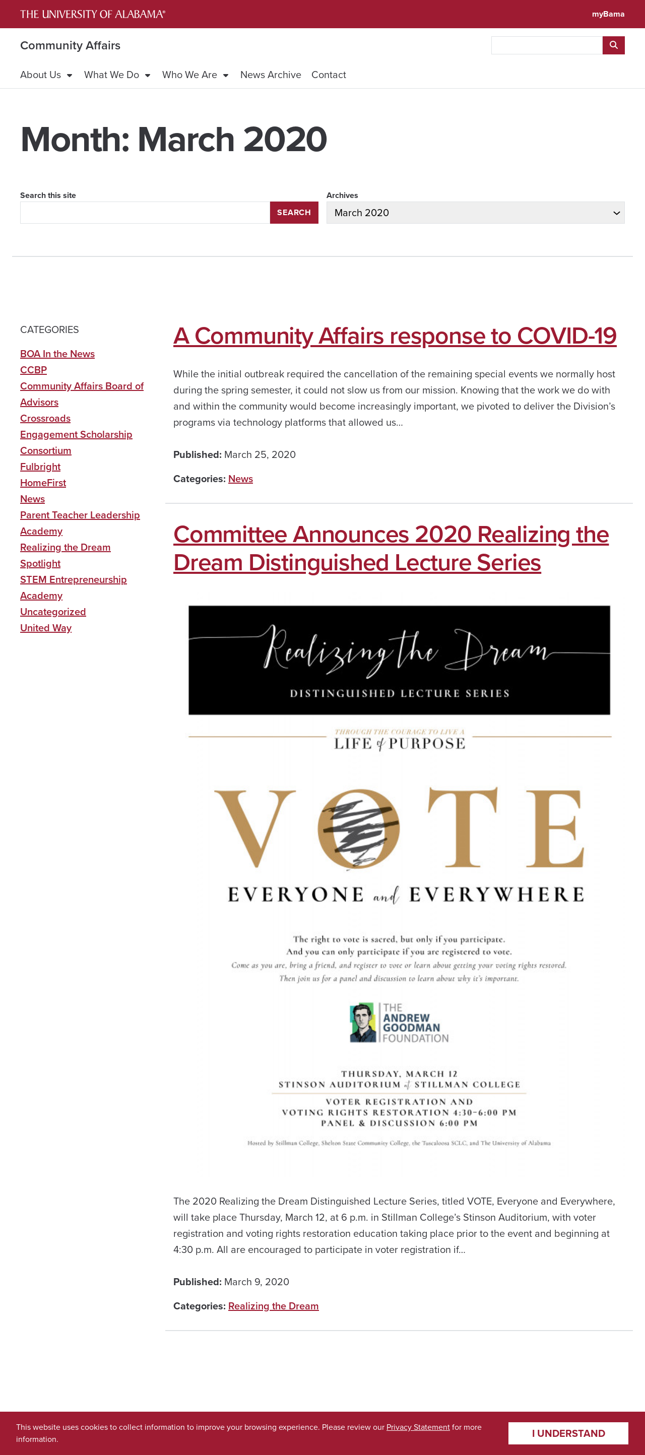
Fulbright (40, 466)
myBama (608, 14)
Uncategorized (53, 611)
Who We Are (189, 74)
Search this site (48, 195)
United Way (46, 627)
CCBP (33, 369)
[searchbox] (547, 45)
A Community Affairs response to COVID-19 (395, 335)
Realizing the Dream (273, 1305)
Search (294, 212)
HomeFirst (43, 482)
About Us (40, 74)
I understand (568, 1433)
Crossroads (45, 418)
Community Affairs (70, 45)
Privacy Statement (418, 1427)
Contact (328, 74)
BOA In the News (57, 353)
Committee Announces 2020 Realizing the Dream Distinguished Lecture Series (391, 548)
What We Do (111, 74)
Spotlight (40, 563)
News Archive (270, 74)
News (240, 478)
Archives (342, 195)
